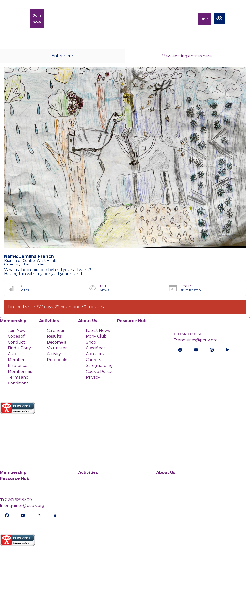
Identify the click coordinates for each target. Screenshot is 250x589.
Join (205, 18)
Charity (135, 18)
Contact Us (96, 354)
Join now (37, 18)
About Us (87, 320)
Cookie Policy (99, 371)
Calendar (158, 18)
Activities (112, 18)
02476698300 (189, 334)
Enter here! (63, 55)
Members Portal (184, 18)
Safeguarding (99, 365)
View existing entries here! (187, 56)
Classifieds (95, 348)
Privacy (93, 377)
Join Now (17, 330)
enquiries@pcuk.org (195, 340)
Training (88, 18)
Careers (93, 359)
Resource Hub (131, 320)
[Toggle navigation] (236, 19)
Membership (61, 18)
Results (54, 336)
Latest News (98, 330)
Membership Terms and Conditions (20, 377)
